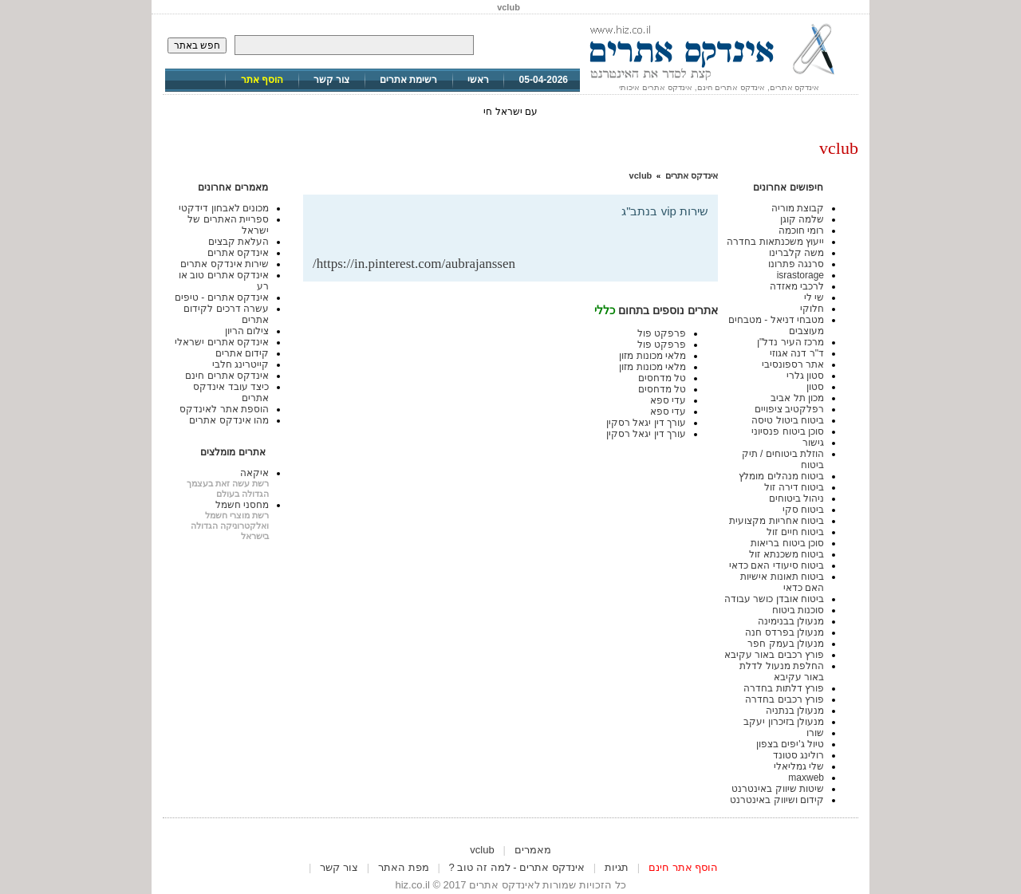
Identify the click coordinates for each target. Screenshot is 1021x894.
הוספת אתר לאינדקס (224, 409)
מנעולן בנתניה (795, 710)
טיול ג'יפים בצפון (790, 744)
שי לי (814, 297)
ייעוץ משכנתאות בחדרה (775, 241)
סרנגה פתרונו (796, 264)
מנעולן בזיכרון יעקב (783, 721)
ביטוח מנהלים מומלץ (781, 476)
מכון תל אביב (797, 398)
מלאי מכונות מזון (652, 355)
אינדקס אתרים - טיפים (222, 297)
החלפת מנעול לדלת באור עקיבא (781, 671)
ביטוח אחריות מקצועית (776, 520)
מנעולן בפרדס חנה (784, 632)
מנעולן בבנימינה (791, 621)
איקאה (254, 473)
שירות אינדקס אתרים (224, 264)
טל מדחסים (662, 378)
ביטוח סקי (803, 509)
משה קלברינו (796, 252)
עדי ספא (668, 400)
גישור (813, 442)
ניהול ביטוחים (796, 498)
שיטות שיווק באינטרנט (777, 788)
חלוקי (812, 308)
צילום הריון (247, 331)
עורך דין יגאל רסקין (646, 422)
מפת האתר (403, 867)
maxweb (806, 777)
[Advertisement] (521, 230)
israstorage (800, 275)
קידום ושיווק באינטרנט (777, 799)
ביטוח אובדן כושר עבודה (774, 599)
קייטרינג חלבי (240, 364)
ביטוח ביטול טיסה (787, 420)
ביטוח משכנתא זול (786, 554)
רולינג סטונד (798, 755)
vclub (640, 175)
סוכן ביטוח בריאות (787, 543)
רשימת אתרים (408, 79)
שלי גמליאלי (799, 766)
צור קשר (331, 79)
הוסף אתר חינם (683, 867)
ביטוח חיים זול (795, 532)
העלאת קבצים (238, 241)
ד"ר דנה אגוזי (797, 353)
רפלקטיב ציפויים (789, 409)
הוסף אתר (262, 79)
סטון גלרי (805, 375)
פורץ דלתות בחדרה (783, 688)
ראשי (478, 79)
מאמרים (532, 850)
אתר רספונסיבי (793, 364)
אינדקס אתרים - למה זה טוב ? (517, 867)
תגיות (617, 867)
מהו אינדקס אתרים (229, 420)
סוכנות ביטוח (798, 610)
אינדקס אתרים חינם (227, 375)
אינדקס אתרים (691, 175)
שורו (815, 732)
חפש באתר (197, 45)
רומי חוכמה (801, 230)
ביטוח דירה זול (794, 487)
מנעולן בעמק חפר (785, 643)
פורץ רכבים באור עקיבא (774, 654)
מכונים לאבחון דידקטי (224, 208)
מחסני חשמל (242, 504)
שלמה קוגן (802, 219)
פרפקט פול (661, 333)
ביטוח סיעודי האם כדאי (776, 565)
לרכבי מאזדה (797, 286)
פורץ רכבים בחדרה (784, 699)
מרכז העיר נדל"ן (790, 342)
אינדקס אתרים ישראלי (222, 342)
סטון (815, 386)
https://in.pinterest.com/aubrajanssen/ (414, 263)
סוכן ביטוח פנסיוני (787, 431)
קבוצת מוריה (797, 208)
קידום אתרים (242, 353)
